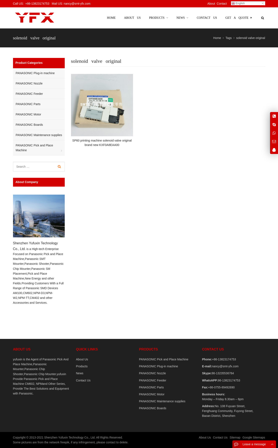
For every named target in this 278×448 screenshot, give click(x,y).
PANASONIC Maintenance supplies (39, 135)
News (79, 373)
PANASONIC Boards (29, 124)
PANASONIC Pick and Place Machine (34, 148)
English (238, 3)
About (211, 3)
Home (111, 17)
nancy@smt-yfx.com (225, 366)
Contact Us (83, 380)
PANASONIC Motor (28, 114)
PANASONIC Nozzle (29, 83)
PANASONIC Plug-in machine (35, 73)
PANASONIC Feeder (29, 93)
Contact (222, 3)
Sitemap (235, 437)
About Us (82, 359)
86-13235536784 (223, 373)
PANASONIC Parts (28, 104)
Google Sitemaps (253, 437)
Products (82, 366)
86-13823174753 (229, 380)
